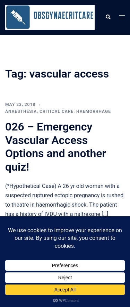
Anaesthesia (21, 111)
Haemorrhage (93, 111)
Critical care (56, 111)
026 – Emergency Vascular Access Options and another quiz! (55, 146)
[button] (108, 17)
